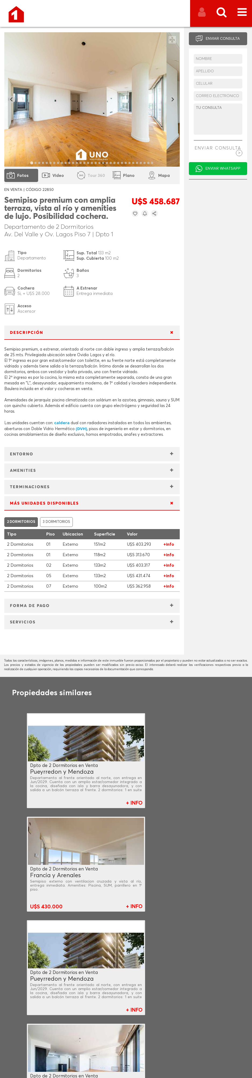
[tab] (31, 162)
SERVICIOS (22, 622)
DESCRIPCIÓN (26, 333)
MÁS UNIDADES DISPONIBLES (44, 503)
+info (168, 544)
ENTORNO (21, 454)
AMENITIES (23, 471)
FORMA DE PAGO (30, 606)
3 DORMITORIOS (56, 522)
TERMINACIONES (30, 487)
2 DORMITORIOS (21, 522)
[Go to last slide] (11, 99)
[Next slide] (172, 99)
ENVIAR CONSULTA (223, 39)
